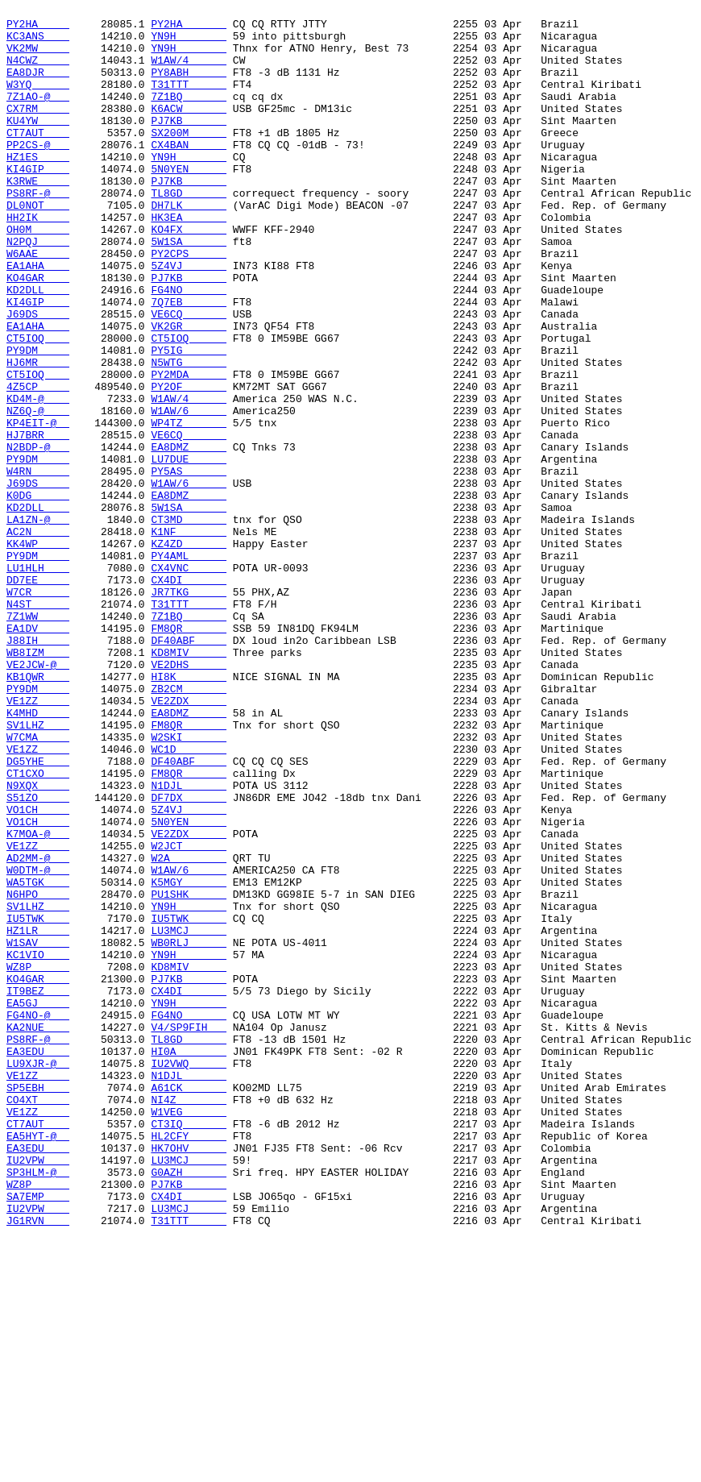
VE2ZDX (188, 840)
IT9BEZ (37, 1188)
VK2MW (37, 57)
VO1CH (37, 971)
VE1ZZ (37, 840)
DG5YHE (37, 913)
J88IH (37, 768)
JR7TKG (188, 710)
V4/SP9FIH (188, 1232)
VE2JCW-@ (37, 797)
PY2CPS (188, 304)
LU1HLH (37, 681)
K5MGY (188, 1058)
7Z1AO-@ (37, 115)
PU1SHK (188, 1072)
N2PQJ (37, 289)
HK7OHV (188, 1377)
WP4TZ (188, 507)
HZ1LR (37, 1116)
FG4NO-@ (37, 1217)
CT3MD (188, 623)
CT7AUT (37, 159)
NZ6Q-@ (37, 492)
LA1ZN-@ (37, 623)
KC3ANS (37, 42)
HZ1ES (37, 188)
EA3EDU (37, 1261)
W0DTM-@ (37, 1043)
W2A (188, 1029)
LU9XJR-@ (37, 1275)
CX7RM (37, 129)
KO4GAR (37, 333)
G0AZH (188, 1406)
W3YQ (37, 100)
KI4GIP (37, 202)
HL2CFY (188, 1362)
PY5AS (188, 565)
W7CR (37, 710)
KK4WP (37, 652)
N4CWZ (37, 71)
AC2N (37, 637)
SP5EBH (37, 1304)
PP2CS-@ (37, 173)
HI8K (188, 811)
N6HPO (37, 1072)
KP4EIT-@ (37, 507)
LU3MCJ (188, 1116)
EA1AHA (37, 318)
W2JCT (188, 1014)
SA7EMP (37, 1435)
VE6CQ (188, 376)
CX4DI (188, 695)
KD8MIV (188, 782)
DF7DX (188, 956)
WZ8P (37, 1159)
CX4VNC (188, 681)
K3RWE (37, 217)
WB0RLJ (188, 1130)
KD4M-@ (37, 478)
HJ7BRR (37, 521)
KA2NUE (37, 1232)
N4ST (37, 724)
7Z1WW (37, 739)
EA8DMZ (188, 536)
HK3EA (188, 260)
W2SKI (188, 884)
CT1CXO (37, 927)
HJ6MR (37, 434)
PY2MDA (188, 449)
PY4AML (188, 666)
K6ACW (188, 129)
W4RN (37, 565)
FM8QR (188, 753)
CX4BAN (188, 173)
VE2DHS (188, 797)
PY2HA (37, 28)
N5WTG (188, 434)
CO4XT (37, 1319)
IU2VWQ (188, 1275)
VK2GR (188, 391)
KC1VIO (37, 1145)
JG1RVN (37, 1464)
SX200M (188, 159)
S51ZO (37, 956)
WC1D (188, 898)
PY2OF (188, 463)
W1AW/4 (188, 71)
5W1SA (188, 289)
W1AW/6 (188, 492)
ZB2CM (188, 826)
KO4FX (188, 275)
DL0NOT (37, 246)
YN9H (188, 42)
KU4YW (37, 144)
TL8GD (188, 231)
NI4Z (188, 1319)
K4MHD (37, 855)
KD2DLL (37, 347)
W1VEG (188, 1333)
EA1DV (37, 753)
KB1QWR (37, 811)
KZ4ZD (188, 652)
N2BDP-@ (37, 536)
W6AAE (37, 304)
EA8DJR (37, 86)
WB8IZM (37, 782)
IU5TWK (37, 1101)
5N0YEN (188, 202)
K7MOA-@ (37, 1000)
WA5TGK (37, 1058)
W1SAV (37, 1130)
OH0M (37, 275)
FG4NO (188, 347)
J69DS (37, 376)
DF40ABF (188, 768)
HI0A (188, 1261)
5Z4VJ (188, 318)
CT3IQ (188, 1348)
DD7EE (37, 695)
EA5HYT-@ (37, 1362)
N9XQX (37, 942)
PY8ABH (188, 86)
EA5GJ (37, 1203)
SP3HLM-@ (37, 1406)
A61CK (188, 1304)
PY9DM (37, 420)
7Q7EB (188, 362)
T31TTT (188, 100)
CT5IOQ (37, 405)
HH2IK (37, 260)
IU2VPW (37, 1391)
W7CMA (37, 884)
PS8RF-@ (37, 231)
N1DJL (188, 942)
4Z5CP (37, 463)
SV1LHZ (37, 869)
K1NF (188, 637)
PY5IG (188, 420)
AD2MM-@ (37, 1029)
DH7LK (188, 246)
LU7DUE (188, 550)
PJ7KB (188, 144)
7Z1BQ (188, 115)
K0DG (37, 594)
